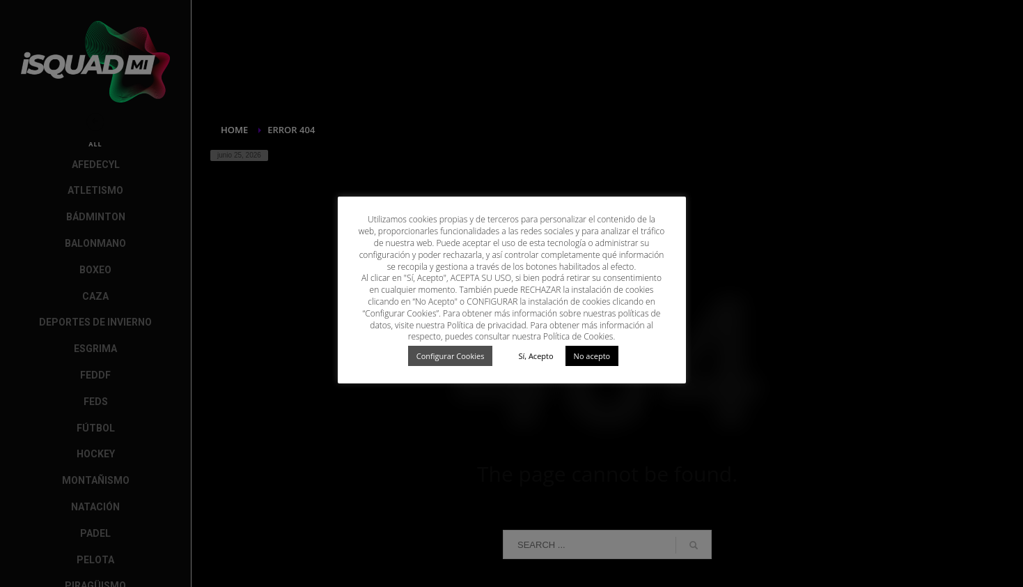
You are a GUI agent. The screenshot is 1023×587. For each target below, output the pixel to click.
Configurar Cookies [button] (450, 356)
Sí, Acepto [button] (535, 356)
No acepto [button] (592, 356)
